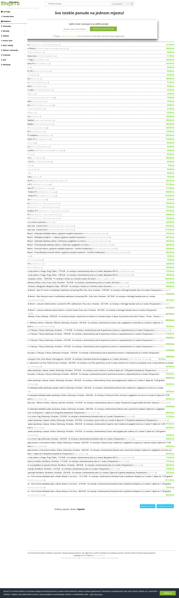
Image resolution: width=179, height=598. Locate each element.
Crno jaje (5, 12)
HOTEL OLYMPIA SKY (67, 421)
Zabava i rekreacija (9, 50)
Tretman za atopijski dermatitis (45, 95)
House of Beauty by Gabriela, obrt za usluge (68, 107)
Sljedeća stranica (148, 543)
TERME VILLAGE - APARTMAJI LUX (92, 391)
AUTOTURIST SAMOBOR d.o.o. (61, 61)
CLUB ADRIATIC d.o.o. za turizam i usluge (62, 137)
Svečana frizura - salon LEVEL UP (45, 80)
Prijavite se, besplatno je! (117, 38)
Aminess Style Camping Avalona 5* (47, 72)
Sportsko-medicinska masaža (44, 114)
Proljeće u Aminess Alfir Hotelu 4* (46, 197)
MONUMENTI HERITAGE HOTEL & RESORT (63, 303)
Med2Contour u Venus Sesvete (45, 110)
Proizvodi (5, 55)
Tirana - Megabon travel (53, 333)
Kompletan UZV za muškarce (44, 125)
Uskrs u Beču (37, 121)
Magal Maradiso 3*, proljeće (44, 54)
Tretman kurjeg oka (40, 103)
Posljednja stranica (165, 543)
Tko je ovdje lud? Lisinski (42, 174)
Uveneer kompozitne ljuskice (44, 155)
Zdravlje (5, 31)
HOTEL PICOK (151, 496)
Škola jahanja (37, 265)
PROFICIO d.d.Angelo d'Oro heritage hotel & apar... (79, 58)
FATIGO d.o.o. (63, 186)
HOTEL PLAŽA (157, 447)
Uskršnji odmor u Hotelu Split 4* (45, 189)
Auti (3, 60)
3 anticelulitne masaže (41, 163)
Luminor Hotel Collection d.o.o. (71, 129)
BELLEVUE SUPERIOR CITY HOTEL (88, 340)
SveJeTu (10, 3)
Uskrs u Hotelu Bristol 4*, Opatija (46, 133)
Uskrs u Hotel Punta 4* (41, 276)
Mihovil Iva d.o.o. (63, 88)
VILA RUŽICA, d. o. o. (64, 273)
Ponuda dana (7, 16)
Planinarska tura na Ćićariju (43, 91)
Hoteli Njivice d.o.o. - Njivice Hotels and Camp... (72, 54)
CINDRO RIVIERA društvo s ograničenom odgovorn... (77, 190)
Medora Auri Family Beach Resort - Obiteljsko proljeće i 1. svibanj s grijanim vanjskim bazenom (72, 246)
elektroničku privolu (82, 45)
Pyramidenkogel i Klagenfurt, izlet (46, 99)
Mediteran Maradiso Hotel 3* (44, 140)
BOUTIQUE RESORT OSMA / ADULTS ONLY (88, 235)
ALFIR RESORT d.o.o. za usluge (68, 194)
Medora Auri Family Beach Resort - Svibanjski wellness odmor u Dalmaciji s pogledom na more (72, 250)
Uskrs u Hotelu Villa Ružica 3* (44, 273)
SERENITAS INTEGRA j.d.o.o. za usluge (70, 114)
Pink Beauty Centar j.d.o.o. (57, 179)
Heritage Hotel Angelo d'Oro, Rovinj (47, 57)
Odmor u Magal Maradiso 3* (44, 227)
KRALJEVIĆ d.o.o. (62, 126)
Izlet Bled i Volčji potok (41, 61)
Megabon (6, 21)
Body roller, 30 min (40, 76)
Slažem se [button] (168, 593)
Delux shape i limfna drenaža (44, 88)
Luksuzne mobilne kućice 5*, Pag (46, 69)
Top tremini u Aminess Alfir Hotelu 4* (48, 201)
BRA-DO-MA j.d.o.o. (59, 84)
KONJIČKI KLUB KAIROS (51, 265)
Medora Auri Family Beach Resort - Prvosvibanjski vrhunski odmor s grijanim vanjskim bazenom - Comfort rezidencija (81, 261)
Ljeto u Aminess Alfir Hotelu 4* (45, 193)
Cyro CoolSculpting (40, 178)
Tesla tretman (38, 182)
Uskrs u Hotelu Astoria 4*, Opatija (46, 129)
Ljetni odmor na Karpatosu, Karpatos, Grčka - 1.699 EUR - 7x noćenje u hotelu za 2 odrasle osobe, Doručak (77, 288)
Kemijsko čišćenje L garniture (44, 208)
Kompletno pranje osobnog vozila (46, 159)
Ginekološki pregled (40, 269)
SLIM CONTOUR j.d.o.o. (66, 111)
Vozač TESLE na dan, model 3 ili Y (46, 171)
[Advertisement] (103, 563)
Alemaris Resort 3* (40, 137)
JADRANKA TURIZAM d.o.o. (60, 277)
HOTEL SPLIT (78, 231)
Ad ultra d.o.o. (53, 77)
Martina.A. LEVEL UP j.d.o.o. (69, 80)
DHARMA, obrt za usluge (55, 152)
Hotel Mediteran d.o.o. (65, 141)
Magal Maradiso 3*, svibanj (43, 216)
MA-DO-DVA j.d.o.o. (51, 182)
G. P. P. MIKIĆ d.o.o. (65, 167)
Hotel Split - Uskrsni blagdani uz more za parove (52, 231)
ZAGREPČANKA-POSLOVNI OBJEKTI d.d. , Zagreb (76, 160)
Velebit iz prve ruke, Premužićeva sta (47, 65)
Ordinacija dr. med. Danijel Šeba (60, 269)
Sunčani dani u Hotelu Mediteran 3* (47, 148)
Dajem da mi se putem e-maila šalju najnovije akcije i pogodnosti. (103, 45)
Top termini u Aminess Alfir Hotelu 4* (48, 205)
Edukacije (6, 65)
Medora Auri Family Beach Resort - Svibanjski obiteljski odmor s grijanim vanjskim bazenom (70, 242)
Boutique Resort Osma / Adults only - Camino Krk (53, 235)
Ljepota (5, 36)
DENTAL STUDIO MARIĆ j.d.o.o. (67, 156)
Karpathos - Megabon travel (132, 288)
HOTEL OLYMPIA (49, 399)
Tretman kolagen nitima (42, 84)
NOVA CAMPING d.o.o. (68, 69)
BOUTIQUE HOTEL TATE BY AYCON (100, 517)
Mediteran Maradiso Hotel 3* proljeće (48, 144)
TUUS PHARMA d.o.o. (66, 95)
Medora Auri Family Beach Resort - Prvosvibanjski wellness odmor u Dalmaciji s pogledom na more (74, 254)
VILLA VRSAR (151, 292)
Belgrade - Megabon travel (147, 296)
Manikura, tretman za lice (43, 106)
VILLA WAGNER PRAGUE (153, 280)
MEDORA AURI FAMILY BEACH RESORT (123, 243)
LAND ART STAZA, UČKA (42, 118)
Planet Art (57, 175)
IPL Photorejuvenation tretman (45, 186)
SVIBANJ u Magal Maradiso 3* (44, 223)
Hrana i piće (6, 40)
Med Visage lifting (39, 152)
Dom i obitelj (7, 45)
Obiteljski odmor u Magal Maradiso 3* (48, 220)
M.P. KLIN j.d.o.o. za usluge (66, 209)
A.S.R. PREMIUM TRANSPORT (70, 171)
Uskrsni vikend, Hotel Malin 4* (45, 167)
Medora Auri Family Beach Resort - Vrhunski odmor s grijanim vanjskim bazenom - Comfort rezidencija (75, 257)
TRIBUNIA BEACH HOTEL (51, 348)
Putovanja (6, 26)
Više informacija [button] (96, 594)
